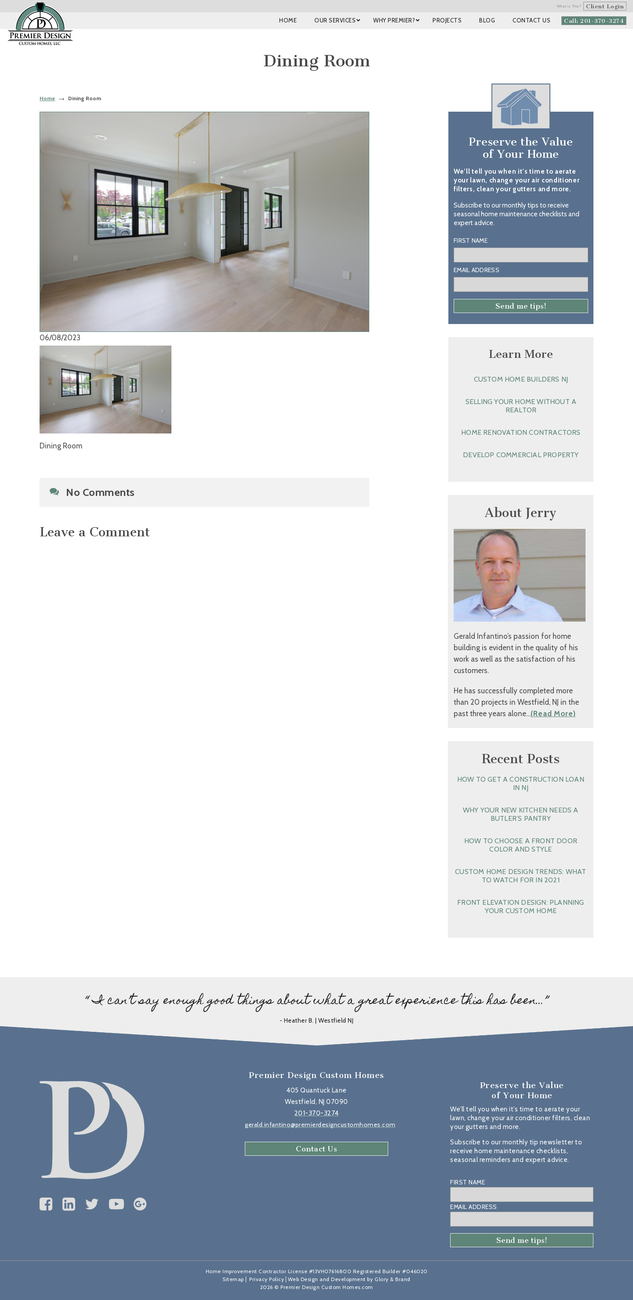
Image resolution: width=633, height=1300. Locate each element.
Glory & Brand (393, 1279)
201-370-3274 (317, 1113)
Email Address (476, 270)
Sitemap (233, 1279)
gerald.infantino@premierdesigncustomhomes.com (320, 1125)
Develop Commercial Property (520, 455)
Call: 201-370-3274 (594, 21)
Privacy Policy (266, 1279)
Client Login (605, 6)
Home (47, 98)
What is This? (569, 6)
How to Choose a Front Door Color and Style (520, 845)
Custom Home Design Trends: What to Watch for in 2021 (520, 875)
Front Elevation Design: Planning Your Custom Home (520, 906)
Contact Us (316, 1148)
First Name (470, 240)
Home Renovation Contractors (520, 432)
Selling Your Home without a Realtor (521, 405)
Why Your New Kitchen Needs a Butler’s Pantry (520, 814)
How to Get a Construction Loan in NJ (520, 783)
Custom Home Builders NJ (521, 379)
